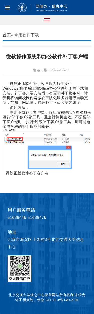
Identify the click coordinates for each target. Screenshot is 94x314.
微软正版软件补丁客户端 (27, 173)
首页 (7, 35)
